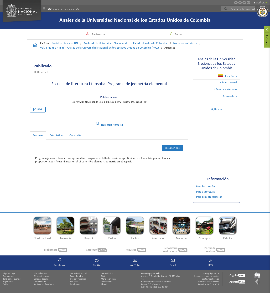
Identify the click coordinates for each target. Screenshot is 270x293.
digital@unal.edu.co (210, 279)
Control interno (40, 282)
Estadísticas (56, 135)
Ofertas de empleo (41, 276)
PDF (39, 109)
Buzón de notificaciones (44, 284)
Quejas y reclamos (78, 279)
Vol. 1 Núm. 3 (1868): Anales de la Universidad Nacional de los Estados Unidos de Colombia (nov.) (99, 47)
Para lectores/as (205, 186)
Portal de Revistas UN (65, 43)
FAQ (103, 276)
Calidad (6, 284)
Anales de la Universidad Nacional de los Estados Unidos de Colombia (135, 20)
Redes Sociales (76, 276)
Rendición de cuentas (11, 279)
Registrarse (98, 34)
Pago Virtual (8, 282)
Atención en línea (108, 279)
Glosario (104, 284)
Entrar (178, 34)
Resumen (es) (172, 148)
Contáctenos (106, 282)
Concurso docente (41, 279)
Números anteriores (185, 43)
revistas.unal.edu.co (62, 9)
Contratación (8, 276)
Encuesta (74, 282)
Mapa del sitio (107, 274)
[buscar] (243, 9)
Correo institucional (78, 274)
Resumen (38, 135)
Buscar (216, 109)
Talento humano (40, 274)
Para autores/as (205, 191)
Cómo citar (75, 135)
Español (226, 76)
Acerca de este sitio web (208, 282)
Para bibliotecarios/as (209, 197)
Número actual (228, 82)
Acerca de (229, 96)
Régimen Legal (9, 274)
